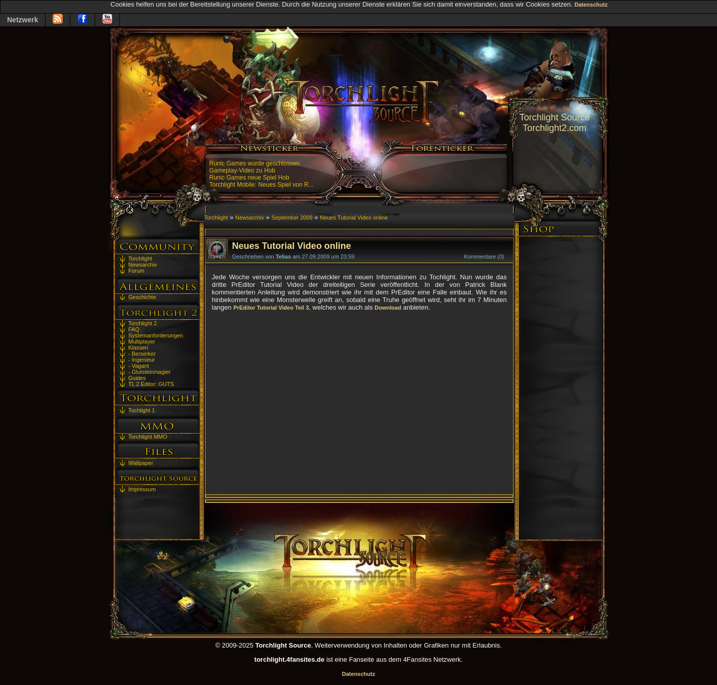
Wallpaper (141, 463)
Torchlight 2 (143, 323)
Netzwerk (22, 20)
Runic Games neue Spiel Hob (249, 177)
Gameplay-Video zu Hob (242, 170)
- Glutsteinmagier (150, 372)
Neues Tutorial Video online (354, 218)
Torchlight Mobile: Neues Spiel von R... (261, 184)
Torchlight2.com (554, 128)
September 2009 (291, 218)
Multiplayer (142, 341)
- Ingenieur (142, 360)
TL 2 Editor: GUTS (151, 384)
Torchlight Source (554, 117)
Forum (137, 271)
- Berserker (142, 354)
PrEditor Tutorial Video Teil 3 (271, 308)
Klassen (138, 348)
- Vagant (139, 366)
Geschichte (142, 297)
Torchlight (140, 258)
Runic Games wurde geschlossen (254, 163)
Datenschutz (590, 5)
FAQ (134, 329)
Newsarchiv (143, 265)
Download (387, 308)
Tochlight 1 (142, 410)
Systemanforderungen (156, 335)
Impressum (142, 489)
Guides (137, 378)
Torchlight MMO (148, 437)
